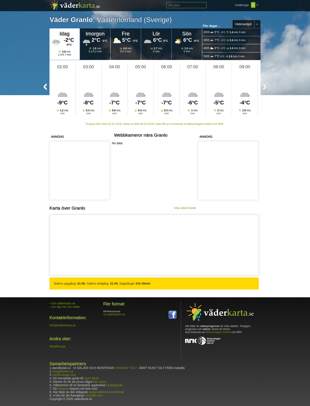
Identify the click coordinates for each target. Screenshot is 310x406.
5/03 (224, 56)
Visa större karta (185, 208)
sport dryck (91, 378)
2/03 (224, 32)
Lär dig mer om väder (65, 306)
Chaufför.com (94, 395)
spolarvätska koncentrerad (106, 392)
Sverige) (159, 19)
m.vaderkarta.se (114, 314)
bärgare (63, 388)
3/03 (224, 40)
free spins (99, 381)
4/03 (224, 48)
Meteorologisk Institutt (218, 332)
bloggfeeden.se (63, 371)
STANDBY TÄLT (125, 368)
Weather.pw (57, 346)
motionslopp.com (64, 375)
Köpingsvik (115, 385)
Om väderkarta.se (63, 303)
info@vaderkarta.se (63, 325)
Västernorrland (119, 19)
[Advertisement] (227, 170)
